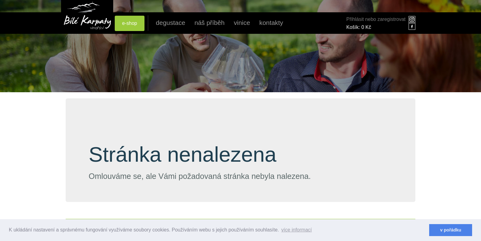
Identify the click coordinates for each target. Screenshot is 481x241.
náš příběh (209, 22)
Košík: (358, 27)
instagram (412, 19)
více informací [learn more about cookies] (296, 229)
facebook (412, 26)
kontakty (271, 22)
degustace (170, 22)
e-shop (129, 23)
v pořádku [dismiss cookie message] (450, 229)
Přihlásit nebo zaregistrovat (376, 19)
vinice (242, 22)
